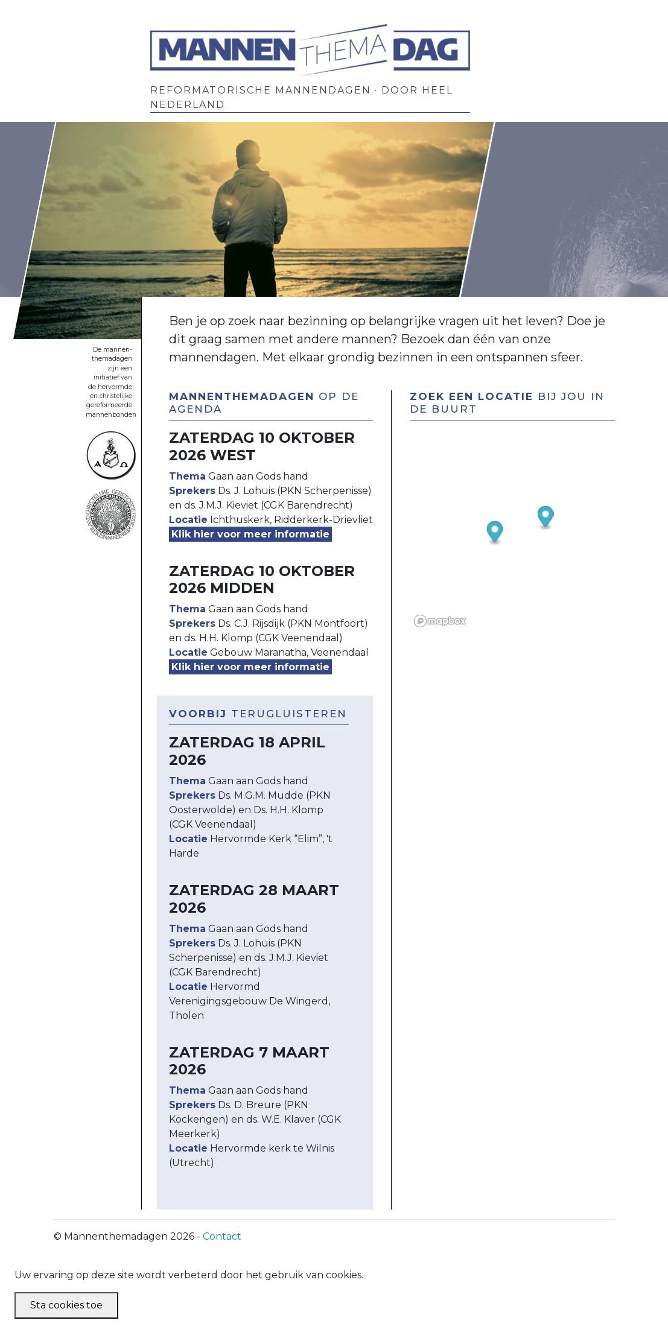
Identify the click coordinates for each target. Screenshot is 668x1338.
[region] (526, 511)
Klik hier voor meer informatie (250, 534)
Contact (222, 1236)
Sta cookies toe (66, 1305)
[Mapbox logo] (439, 621)
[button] (495, 533)
